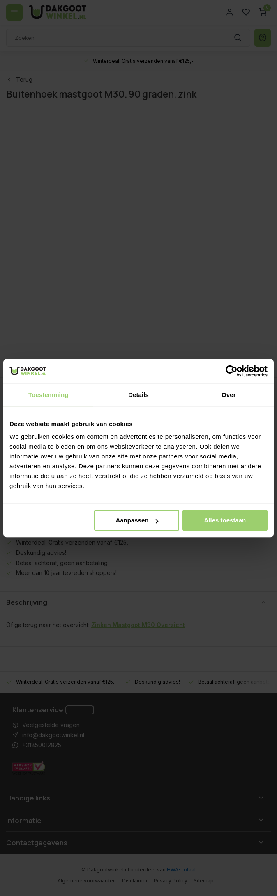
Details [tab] (138, 394)
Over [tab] (229, 394)
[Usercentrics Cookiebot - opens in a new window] (232, 371)
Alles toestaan (225, 520)
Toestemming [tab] (48, 394)
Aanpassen (136, 520)
